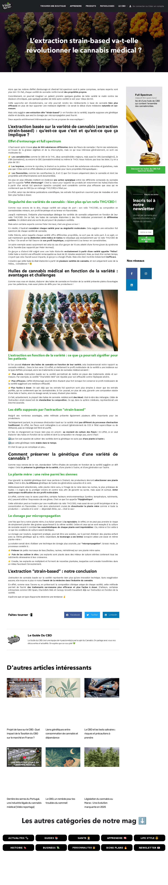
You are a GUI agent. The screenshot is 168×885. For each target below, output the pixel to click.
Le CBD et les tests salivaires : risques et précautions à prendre (100, 733)
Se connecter (139, 6)
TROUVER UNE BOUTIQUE (53, 6)
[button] (73, 615)
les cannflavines (44, 173)
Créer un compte (156, 6)
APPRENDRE (76, 6)
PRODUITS (91, 6)
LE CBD (122, 6)
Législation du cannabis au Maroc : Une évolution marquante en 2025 (98, 803)
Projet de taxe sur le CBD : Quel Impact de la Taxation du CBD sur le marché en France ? (23, 733)
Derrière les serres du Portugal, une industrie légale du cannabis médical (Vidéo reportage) (24, 803)
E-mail (141, 229)
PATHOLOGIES (107, 6)
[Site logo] (7, 6)
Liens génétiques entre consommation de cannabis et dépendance (62, 733)
